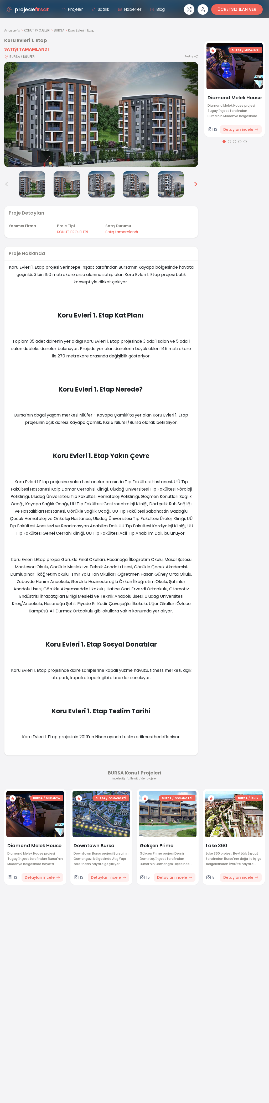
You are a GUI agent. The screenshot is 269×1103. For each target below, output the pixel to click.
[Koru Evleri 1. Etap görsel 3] (32, 184)
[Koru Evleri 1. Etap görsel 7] (171, 184)
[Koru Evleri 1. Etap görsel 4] (67, 184)
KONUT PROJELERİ (37, 30)
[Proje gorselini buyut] (101, 114)
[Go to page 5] (245, 141)
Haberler (130, 9)
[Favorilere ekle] (213, 50)
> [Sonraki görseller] (195, 184)
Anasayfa (12, 30)
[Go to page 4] (239, 141)
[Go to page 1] (224, 141)
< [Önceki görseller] (6, 184)
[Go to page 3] (234, 141)
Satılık (100, 9)
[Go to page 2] (229, 141)
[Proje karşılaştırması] (189, 9)
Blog (157, 9)
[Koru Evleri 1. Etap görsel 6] (136, 184)
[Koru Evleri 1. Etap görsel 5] (101, 184)
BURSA (59, 30)
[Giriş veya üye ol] (203, 9)
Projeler (72, 9)
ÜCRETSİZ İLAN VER (237, 9)
